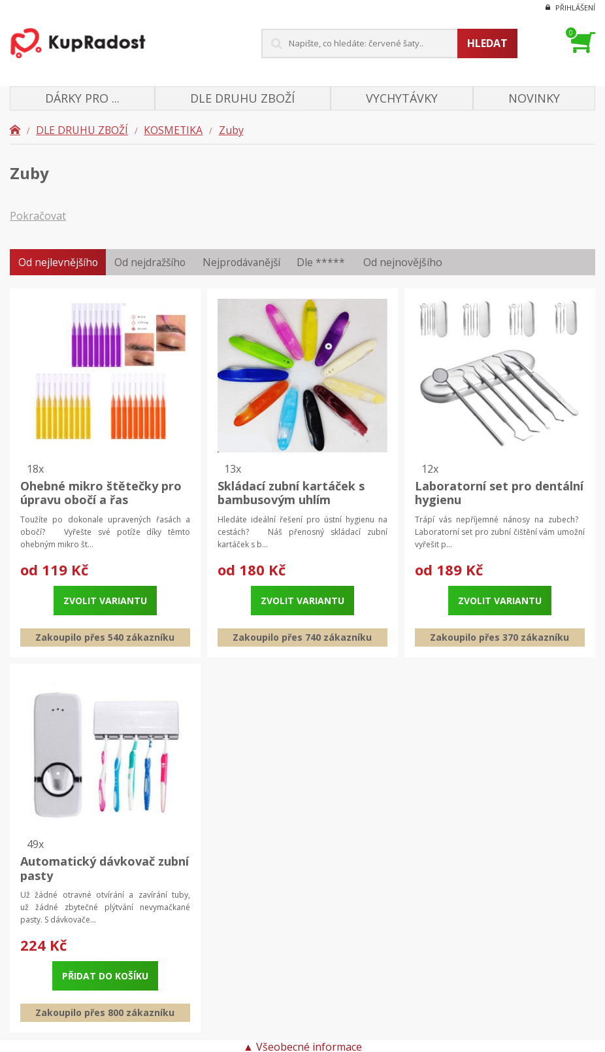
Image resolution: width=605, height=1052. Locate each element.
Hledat (487, 43)
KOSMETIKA (174, 130)
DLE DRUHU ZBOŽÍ (82, 130)
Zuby (233, 130)
